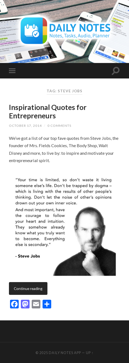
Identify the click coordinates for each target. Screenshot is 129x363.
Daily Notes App (65, 353)
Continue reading (28, 288)
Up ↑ (89, 353)
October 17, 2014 (25, 126)
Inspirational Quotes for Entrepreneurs (47, 111)
